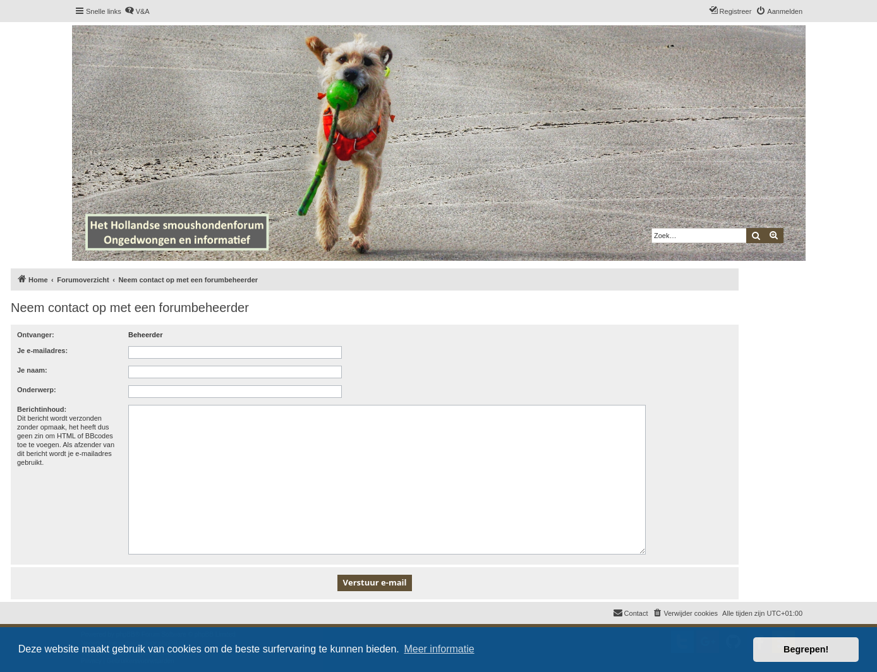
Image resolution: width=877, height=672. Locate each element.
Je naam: (32, 370)
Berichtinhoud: (41, 409)
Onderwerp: (36, 389)
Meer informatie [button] (439, 649)
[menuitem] (137, 11)
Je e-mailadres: (42, 350)
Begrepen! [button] (805, 649)
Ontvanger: (35, 335)
